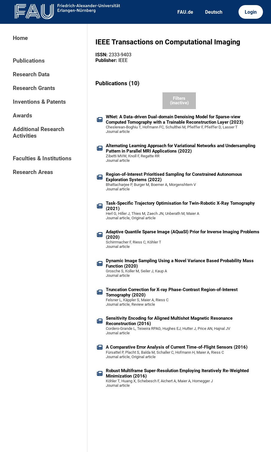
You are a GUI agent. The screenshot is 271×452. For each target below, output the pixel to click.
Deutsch (213, 12)
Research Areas (33, 172)
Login (251, 12)
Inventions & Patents (39, 102)
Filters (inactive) (179, 100)
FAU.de (185, 12)
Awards (22, 115)
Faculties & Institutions (42, 158)
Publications (29, 61)
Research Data (31, 74)
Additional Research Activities (38, 132)
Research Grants (34, 88)
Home (20, 38)
